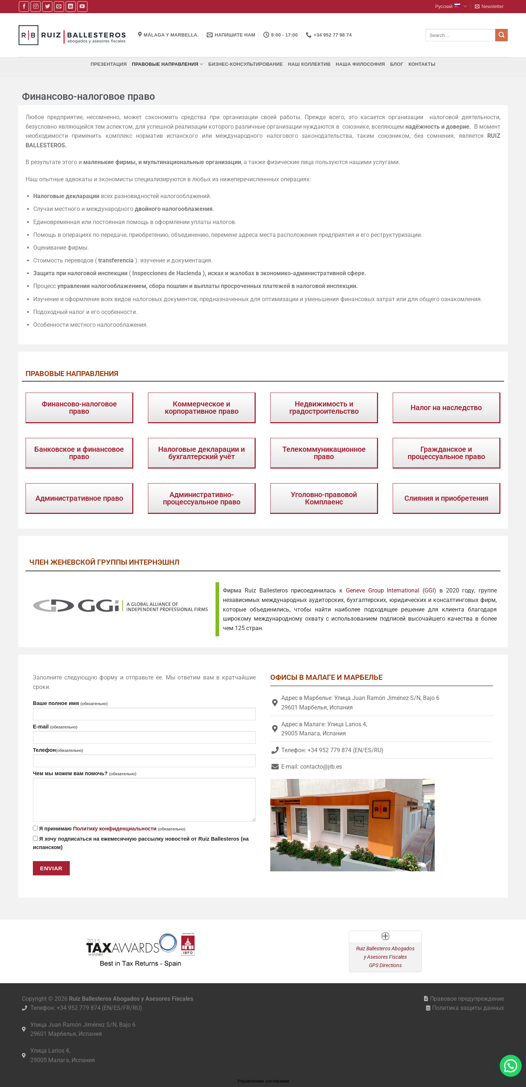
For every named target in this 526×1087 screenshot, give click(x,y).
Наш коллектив (309, 64)
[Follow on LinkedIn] (70, 6)
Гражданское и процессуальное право (446, 453)
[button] (489, 6)
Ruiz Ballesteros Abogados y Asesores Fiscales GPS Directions (385, 957)
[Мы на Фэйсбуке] (24, 6)
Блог (396, 64)
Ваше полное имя (144, 710)
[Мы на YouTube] (82, 6)
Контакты (421, 64)
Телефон (144, 757)
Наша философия (360, 64)
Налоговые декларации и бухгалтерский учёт (201, 453)
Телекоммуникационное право (324, 453)
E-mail (144, 734)
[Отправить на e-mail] (59, 6)
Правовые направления (167, 64)
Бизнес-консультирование (245, 64)
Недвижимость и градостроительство (324, 407)
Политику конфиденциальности (115, 829)
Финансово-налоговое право (79, 407)
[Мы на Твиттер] (47, 6)
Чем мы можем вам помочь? (144, 796)
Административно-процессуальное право (201, 498)
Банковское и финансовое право (79, 453)
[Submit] (501, 35)
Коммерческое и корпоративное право (202, 407)
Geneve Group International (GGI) (391, 590)
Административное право (79, 498)
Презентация (109, 64)
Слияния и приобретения (446, 498)
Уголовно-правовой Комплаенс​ (324, 498)
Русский (451, 6)
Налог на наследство (446, 407)
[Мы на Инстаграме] (35, 6)
